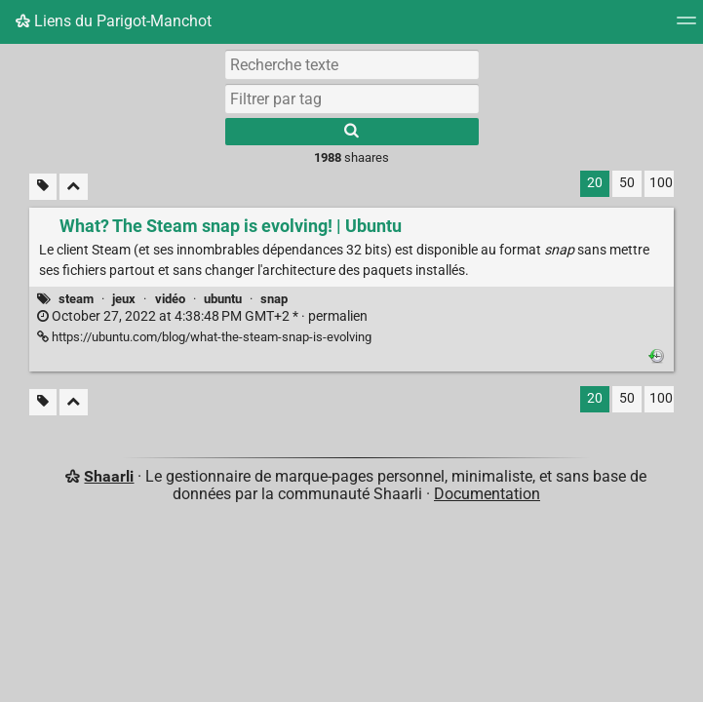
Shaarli (109, 476)
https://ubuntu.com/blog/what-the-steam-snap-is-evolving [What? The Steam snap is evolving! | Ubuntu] (204, 337)
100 (661, 183)
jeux (124, 299)
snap (274, 299)
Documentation (487, 494)
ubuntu (223, 299)
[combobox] (352, 98)
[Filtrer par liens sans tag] (43, 187)
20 (595, 183)
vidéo (170, 299)
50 (627, 183)
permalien (202, 316)
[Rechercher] (352, 131)
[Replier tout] (73, 187)
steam (76, 299)
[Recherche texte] (352, 64)
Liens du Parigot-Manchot (114, 21)
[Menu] (686, 27)
